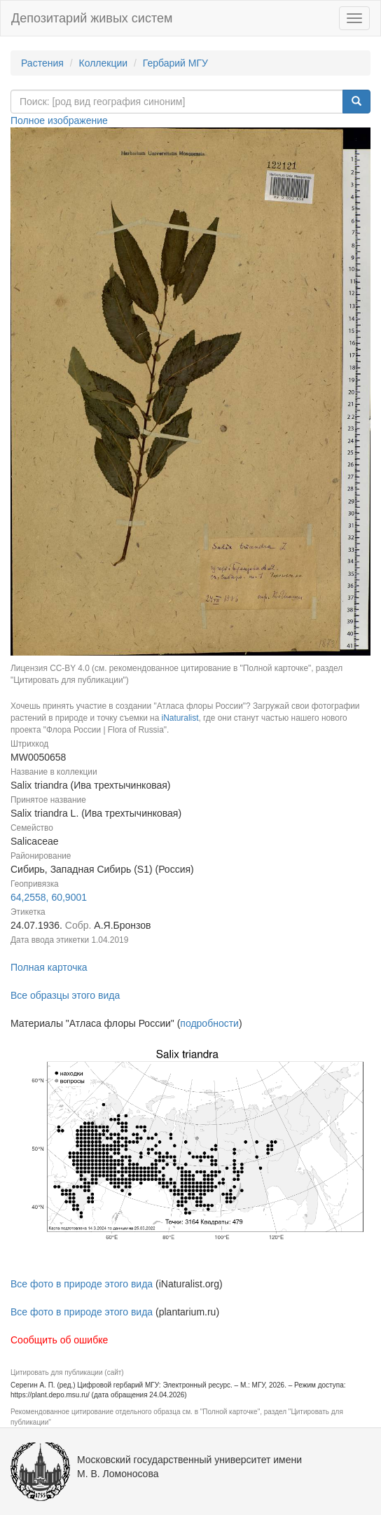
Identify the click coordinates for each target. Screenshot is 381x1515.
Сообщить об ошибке (59, 1339)
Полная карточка (49, 967)
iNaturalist (180, 718)
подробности (209, 1023)
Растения (42, 63)
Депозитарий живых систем (91, 18)
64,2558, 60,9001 (49, 897)
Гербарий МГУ (175, 63)
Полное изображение (59, 120)
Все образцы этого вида (65, 995)
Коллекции (103, 63)
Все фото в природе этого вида (82, 1283)
